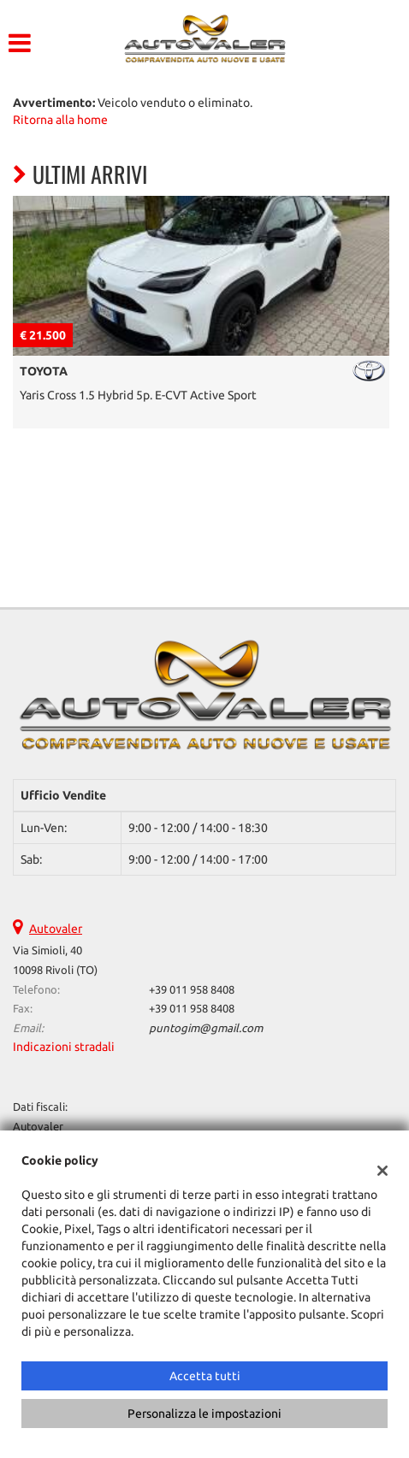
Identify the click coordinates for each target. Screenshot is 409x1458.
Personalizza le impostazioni (204, 1413)
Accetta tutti (204, 1376)
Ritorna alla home (60, 120)
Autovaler (55, 929)
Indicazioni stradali (64, 1047)
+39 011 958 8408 (191, 989)
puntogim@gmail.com (206, 1028)
